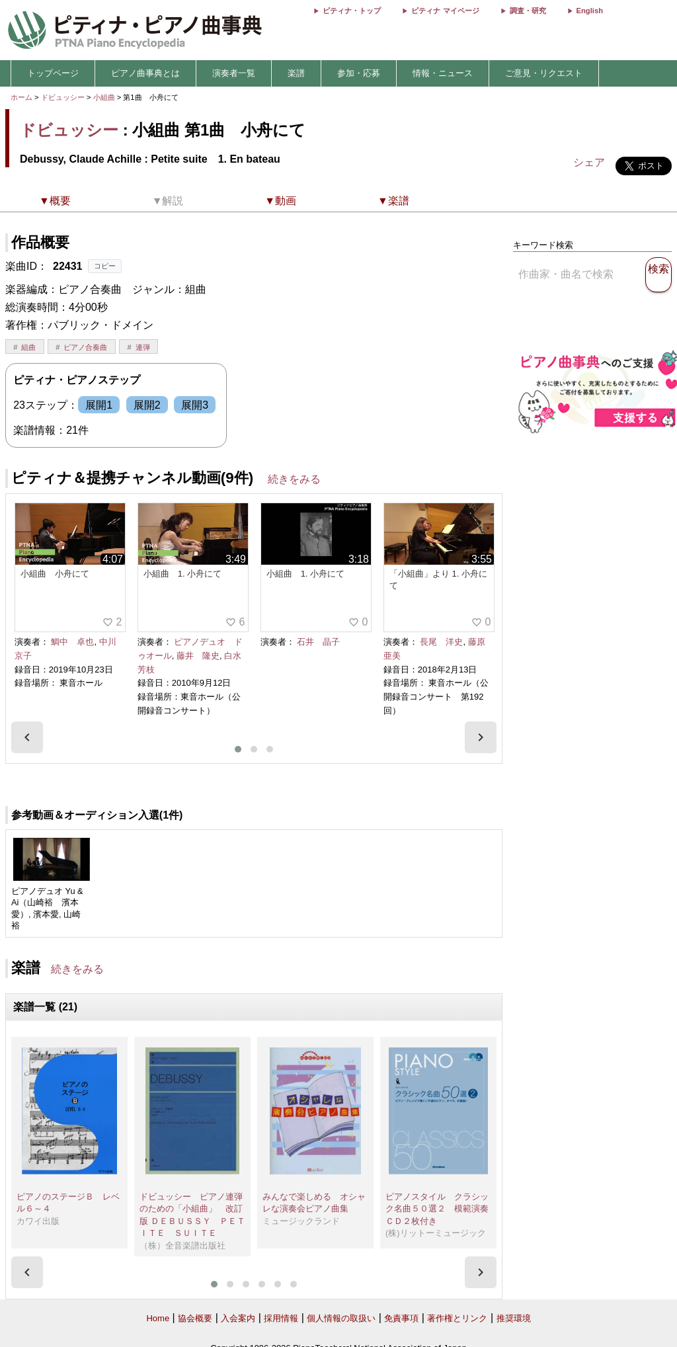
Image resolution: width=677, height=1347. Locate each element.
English (590, 11)
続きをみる (294, 479)
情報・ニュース (443, 73)
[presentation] (27, 737)
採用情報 (281, 1318)
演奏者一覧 (233, 73)
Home (157, 1318)
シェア (589, 162)
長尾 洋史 (441, 642)
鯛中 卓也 (72, 642)
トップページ (53, 73)
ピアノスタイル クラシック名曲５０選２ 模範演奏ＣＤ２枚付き (437, 1209)
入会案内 (238, 1318)
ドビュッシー (63, 97)
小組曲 (105, 97)
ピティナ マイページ (445, 11)
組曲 (28, 347)
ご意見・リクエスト (543, 73)
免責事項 (401, 1318)
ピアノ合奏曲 (85, 347)
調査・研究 (528, 11)
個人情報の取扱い (341, 1318)
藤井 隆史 (198, 656)
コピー (105, 266)
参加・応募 (358, 73)
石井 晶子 (318, 642)
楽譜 (296, 73)
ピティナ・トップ (352, 11)
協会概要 (195, 1318)
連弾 (143, 347)
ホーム (21, 97)
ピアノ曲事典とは (145, 73)
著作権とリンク (457, 1318)
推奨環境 (514, 1318)
